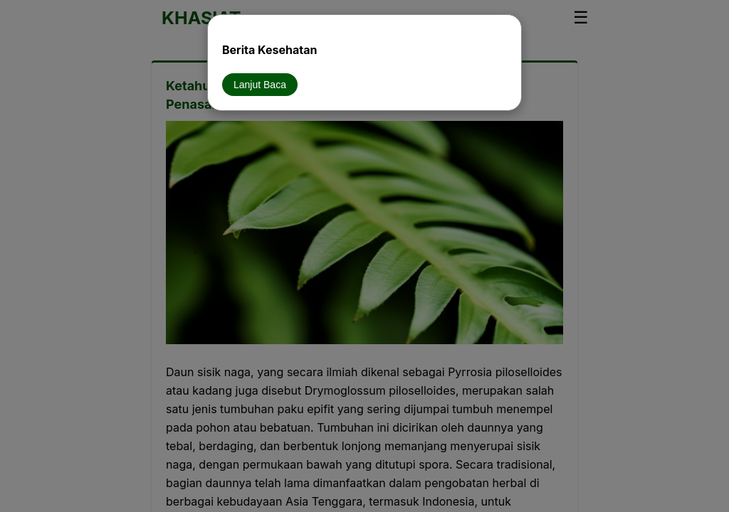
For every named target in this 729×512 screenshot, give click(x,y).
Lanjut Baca (260, 84)
